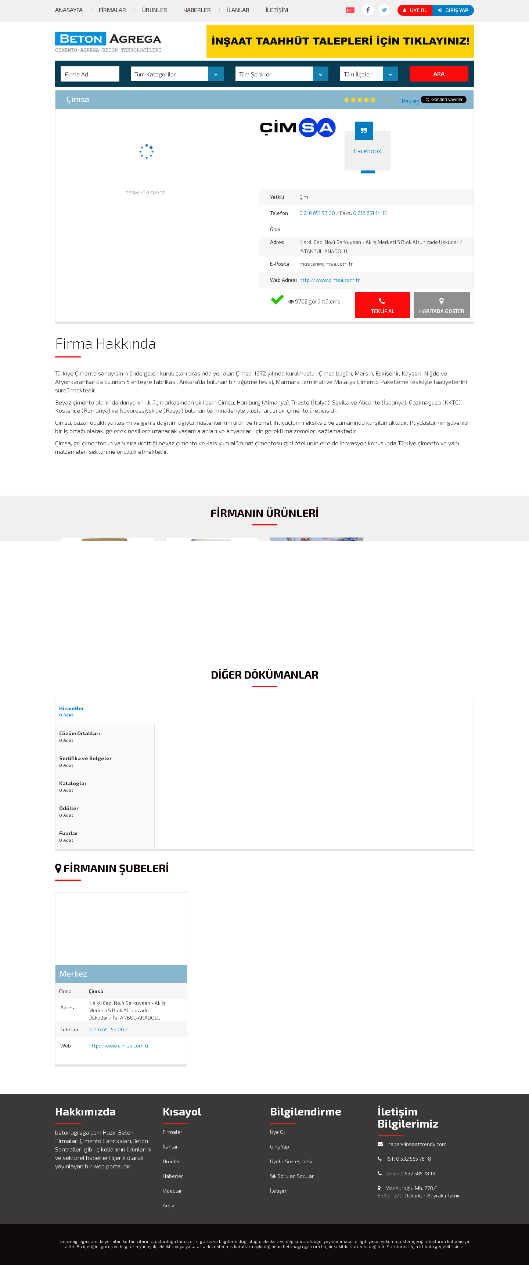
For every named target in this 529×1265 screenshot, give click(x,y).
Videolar (172, 1190)
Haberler (197, 9)
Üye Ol (415, 10)
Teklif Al (382, 306)
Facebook (367, 151)
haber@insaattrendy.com (412, 1144)
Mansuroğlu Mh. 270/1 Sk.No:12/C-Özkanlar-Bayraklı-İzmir (419, 1191)
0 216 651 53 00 (317, 213)
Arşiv (168, 1205)
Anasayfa (69, 9)
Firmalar (112, 9)
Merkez (73, 973)
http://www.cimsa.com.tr (329, 280)
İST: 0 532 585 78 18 (404, 1159)
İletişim (277, 9)
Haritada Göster (441, 306)
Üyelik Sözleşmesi (291, 1161)
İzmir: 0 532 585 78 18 (406, 1173)
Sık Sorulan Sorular (292, 1176)
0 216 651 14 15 (370, 213)
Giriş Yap (453, 10)
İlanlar (238, 9)
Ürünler (154, 9)
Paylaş (410, 100)
